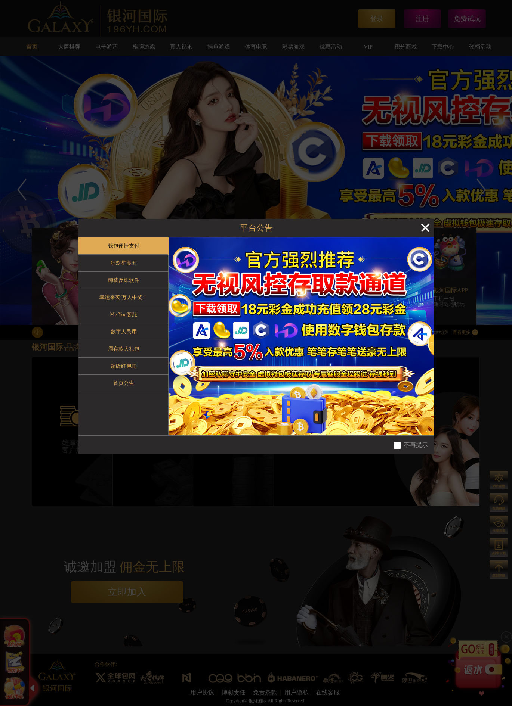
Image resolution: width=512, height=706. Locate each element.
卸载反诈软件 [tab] (123, 280)
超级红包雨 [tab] (124, 366)
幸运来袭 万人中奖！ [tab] (123, 297)
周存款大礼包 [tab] (123, 349)
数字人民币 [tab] (124, 332)
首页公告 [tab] (123, 383)
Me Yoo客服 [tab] (123, 314)
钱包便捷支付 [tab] (123, 246)
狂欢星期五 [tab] (124, 263)
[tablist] (123, 336)
